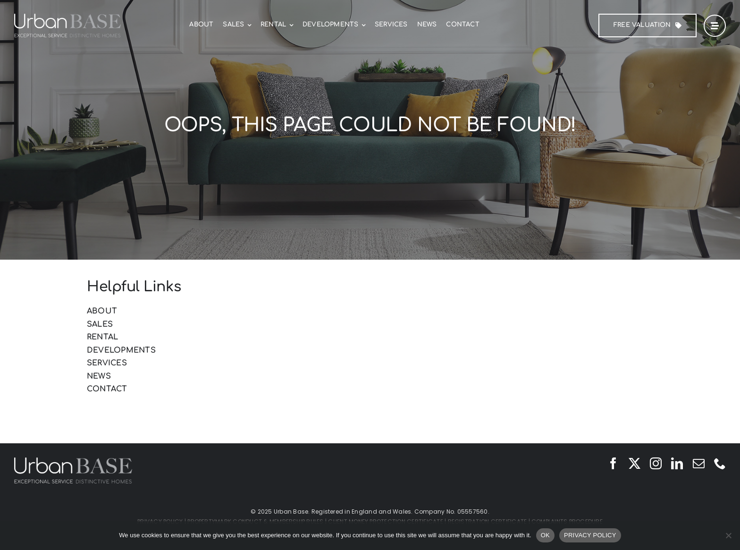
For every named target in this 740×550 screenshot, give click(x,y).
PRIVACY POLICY (590, 535)
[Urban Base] (67, 17)
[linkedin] (677, 463)
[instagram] (656, 463)
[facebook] (613, 463)
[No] (728, 535)
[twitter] (634, 463)
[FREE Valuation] (647, 25)
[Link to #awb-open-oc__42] (715, 26)
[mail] (699, 463)
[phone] (720, 463)
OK (545, 535)
